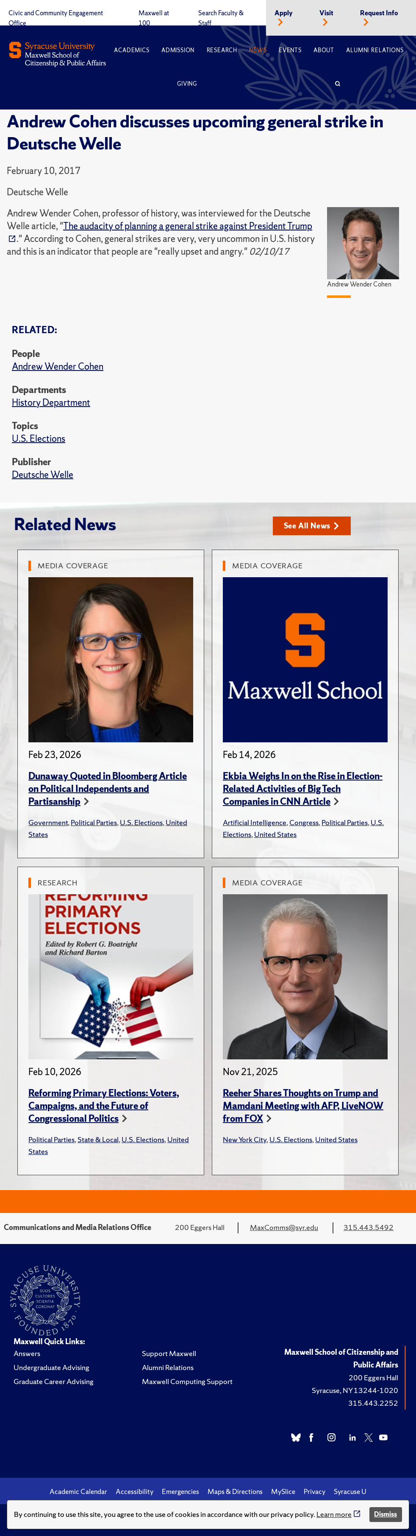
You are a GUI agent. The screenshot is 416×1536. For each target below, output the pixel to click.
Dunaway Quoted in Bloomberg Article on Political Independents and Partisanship (107, 789)
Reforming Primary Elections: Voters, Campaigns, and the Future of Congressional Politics (103, 1106)
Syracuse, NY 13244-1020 (355, 1390)
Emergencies (180, 1491)
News (257, 50)
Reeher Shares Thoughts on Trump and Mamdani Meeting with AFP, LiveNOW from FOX (303, 1106)
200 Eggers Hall (373, 1377)
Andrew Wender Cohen (57, 366)
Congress (304, 822)
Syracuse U (350, 1491)
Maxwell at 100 (154, 18)
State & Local (98, 1139)
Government (48, 822)
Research (222, 50)
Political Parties (94, 822)
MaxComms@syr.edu (284, 1227)
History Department (51, 402)
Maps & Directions (235, 1491)
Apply (284, 13)
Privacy (314, 1491)
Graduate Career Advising (54, 1381)
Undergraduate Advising (51, 1367)
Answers (27, 1353)
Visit (326, 13)
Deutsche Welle (42, 475)
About (323, 50)
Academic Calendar (78, 1491)
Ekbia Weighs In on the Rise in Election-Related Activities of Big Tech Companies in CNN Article (303, 789)
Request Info (379, 13)
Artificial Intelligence (254, 822)
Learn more (334, 1514)
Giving (187, 83)
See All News (311, 526)
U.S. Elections (38, 438)
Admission (177, 50)
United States (275, 834)
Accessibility (134, 1491)
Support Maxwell (169, 1353)
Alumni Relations (374, 50)
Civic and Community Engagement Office (55, 18)
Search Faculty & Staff (221, 18)
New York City (244, 1139)
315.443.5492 (369, 1227)
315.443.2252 (373, 1403)
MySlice (283, 1491)
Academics (131, 50)
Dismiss (385, 1514)
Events (290, 50)
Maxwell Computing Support (187, 1381)
